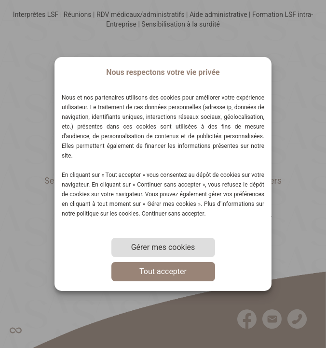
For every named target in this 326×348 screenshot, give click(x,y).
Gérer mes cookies (163, 247)
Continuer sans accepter (173, 213)
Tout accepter (163, 271)
